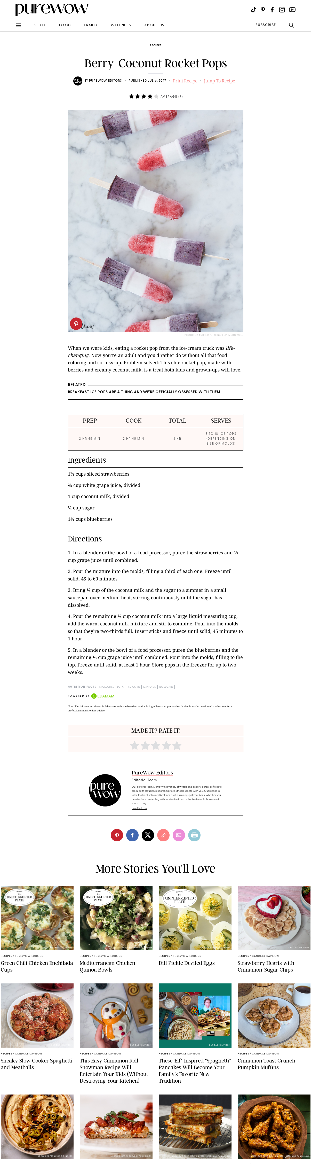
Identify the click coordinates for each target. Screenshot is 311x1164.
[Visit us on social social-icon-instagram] (282, 9)
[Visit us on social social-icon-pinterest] (263, 9)
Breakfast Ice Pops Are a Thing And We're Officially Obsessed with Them (144, 392)
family (91, 25)
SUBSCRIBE (266, 25)
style (40, 25)
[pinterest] (76, 323)
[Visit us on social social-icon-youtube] (292, 9)
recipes (155, 45)
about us (154, 25)
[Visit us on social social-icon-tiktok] (253, 9)
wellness (121, 25)
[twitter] (148, 835)
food (65, 25)
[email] (179, 835)
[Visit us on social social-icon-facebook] (272, 9)
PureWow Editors (105, 80)
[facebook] (132, 835)
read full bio (139, 808)
